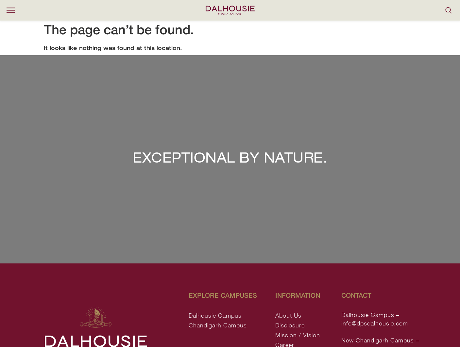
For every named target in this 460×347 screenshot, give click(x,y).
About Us (288, 315)
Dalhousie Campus (215, 315)
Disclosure (290, 325)
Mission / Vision (297, 335)
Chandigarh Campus (218, 325)
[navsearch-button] (448, 10)
